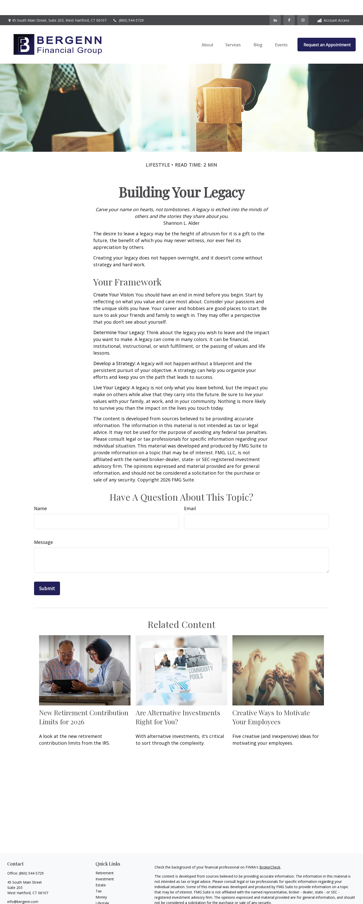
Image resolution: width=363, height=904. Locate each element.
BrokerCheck (269, 852)
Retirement (105, 857)
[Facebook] (289, 5)
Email (190, 493)
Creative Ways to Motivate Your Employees (271, 702)
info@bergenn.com (22, 886)
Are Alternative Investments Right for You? (178, 702)
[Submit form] (47, 573)
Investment (105, 863)
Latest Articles (107, 894)
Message (43, 527)
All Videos (103, 900)
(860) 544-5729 (128, 5)
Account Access (333, 5)
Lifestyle (102, 888)
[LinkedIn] (275, 5)
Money (101, 882)
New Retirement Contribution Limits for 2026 (83, 702)
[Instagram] (28, 894)
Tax (99, 876)
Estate (101, 870)
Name (40, 493)
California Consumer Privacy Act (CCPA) (321, 896)
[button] (207, 29)
